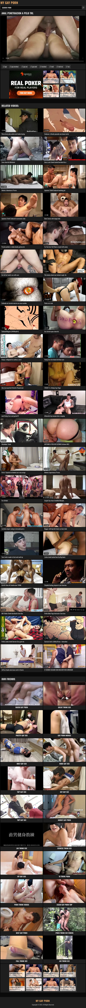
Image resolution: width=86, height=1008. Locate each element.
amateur (44, 66)
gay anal (34, 66)
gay (6, 66)
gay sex (25, 66)
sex (69, 66)
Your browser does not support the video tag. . (43, 40)
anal (52, 66)
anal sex (60, 66)
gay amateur (15, 66)
